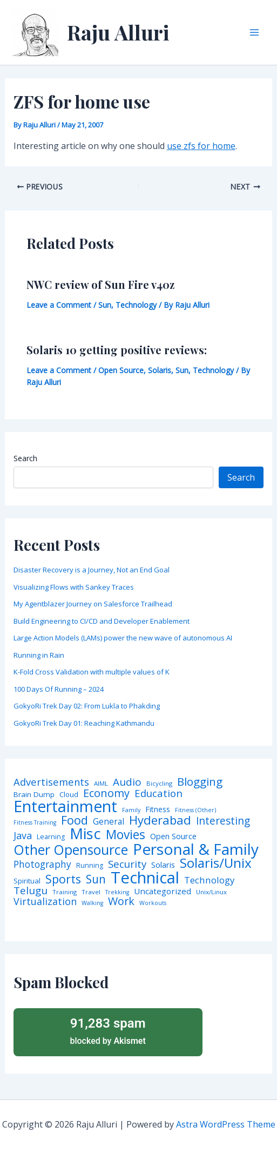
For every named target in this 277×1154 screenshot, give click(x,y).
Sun (104, 305)
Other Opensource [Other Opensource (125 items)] (70, 849)
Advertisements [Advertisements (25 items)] (51, 782)
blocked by (108, 1031)
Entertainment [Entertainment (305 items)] (65, 806)
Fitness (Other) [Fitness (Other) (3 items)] (195, 810)
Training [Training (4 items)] (64, 892)
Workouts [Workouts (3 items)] (152, 903)
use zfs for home (201, 146)
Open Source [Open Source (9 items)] (173, 836)
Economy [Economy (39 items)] (106, 792)
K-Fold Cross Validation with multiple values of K (91, 672)
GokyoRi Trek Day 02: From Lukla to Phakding (86, 706)
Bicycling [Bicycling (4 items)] (159, 783)
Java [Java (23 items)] (22, 835)
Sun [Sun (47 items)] (96, 879)
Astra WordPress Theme (225, 1124)
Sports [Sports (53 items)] (63, 879)
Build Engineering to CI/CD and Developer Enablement (101, 621)
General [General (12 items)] (108, 822)
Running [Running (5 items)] (89, 865)
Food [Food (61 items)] (74, 820)
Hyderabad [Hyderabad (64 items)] (160, 820)
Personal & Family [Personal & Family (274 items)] (196, 848)
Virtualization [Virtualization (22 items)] (45, 902)
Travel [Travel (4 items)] (91, 892)
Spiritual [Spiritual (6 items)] (26, 881)
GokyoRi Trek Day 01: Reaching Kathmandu (83, 723)
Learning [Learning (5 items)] (51, 837)
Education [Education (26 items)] (158, 793)
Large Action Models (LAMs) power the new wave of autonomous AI (122, 638)
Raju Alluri (118, 32)
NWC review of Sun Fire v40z (100, 284)
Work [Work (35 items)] (121, 901)
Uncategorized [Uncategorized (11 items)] (162, 891)
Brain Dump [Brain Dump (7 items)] (34, 795)
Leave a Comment (58, 305)
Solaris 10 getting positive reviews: (116, 349)
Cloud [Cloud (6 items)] (68, 794)
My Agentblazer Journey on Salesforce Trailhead (92, 604)
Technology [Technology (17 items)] (209, 880)
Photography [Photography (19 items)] (42, 864)
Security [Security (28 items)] (127, 864)
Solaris (159, 370)
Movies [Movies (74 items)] (125, 835)
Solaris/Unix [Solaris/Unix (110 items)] (216, 862)
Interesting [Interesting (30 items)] (223, 821)
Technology (136, 305)
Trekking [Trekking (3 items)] (117, 892)
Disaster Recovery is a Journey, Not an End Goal (91, 570)
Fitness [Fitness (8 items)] (157, 809)
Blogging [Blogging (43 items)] (199, 781)
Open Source (121, 370)
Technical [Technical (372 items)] (145, 878)
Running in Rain (38, 655)
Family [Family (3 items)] (131, 810)
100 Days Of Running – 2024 (58, 689)
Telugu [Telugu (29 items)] (30, 891)
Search (25, 458)
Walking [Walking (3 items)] (92, 903)
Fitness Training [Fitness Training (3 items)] (34, 823)
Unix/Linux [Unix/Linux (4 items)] (211, 892)
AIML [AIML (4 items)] (101, 783)
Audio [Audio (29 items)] (127, 782)
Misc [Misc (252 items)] (85, 833)
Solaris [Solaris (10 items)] (163, 865)
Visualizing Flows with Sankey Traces (73, 587)
